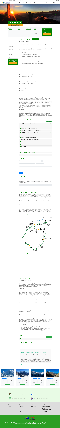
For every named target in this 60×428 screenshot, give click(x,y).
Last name (31, 159)
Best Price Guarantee (22, 408)
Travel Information (22, 406)
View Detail (7, 384)
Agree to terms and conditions (23, 170)
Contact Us (47, 34)
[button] (4, 14)
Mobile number (37, 162)
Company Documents (11, 411)
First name (20, 159)
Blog (51, 2)
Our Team (10, 408)
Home (20, 2)
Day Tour (36, 2)
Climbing (31, 2)
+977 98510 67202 (44, 411)
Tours (27, 2)
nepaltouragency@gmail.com (4, 0)
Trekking (23, 2)
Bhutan (40, 2)
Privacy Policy (33, 408)
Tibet (44, 2)
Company (47, 2)
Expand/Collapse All (48, 121)
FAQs (20, 411)
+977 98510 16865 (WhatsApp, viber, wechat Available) (16, 0)
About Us (10, 406)
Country (20, 162)
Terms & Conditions (33, 406)
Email (42, 159)
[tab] (35, 124)
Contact (54, 2)
